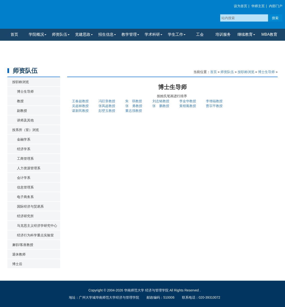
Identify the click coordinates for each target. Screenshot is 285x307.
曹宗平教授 (214, 106)
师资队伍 (227, 72)
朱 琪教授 (133, 101)
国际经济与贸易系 (30, 206)
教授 (20, 101)
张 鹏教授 (161, 106)
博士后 (17, 264)
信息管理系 (25, 187)
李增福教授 (214, 101)
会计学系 (23, 178)
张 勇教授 (133, 106)
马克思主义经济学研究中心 (37, 225)
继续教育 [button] (246, 34)
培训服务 (223, 34)
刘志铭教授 (161, 101)
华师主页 (258, 6)
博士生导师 (25, 91)
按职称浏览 (20, 82)
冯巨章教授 (107, 101)
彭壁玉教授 (107, 111)
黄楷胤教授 (187, 106)
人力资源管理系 (28, 168)
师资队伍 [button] (61, 34)
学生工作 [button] (177, 34)
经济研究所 (25, 216)
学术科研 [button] (153, 34)
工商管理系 (25, 158)
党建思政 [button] (84, 34)
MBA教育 (269, 34)
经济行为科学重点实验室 (35, 235)
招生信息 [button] (107, 34)
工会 (200, 34)
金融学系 (23, 139)
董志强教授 (133, 111)
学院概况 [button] (37, 34)
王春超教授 (80, 101)
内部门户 (275, 6)
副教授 (22, 111)
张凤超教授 (107, 106)
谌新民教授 (80, 111)
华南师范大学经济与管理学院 (59, 16)
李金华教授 (187, 101)
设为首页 (240, 6)
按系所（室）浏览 (25, 130)
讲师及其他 (25, 120)
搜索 (275, 18)
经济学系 (23, 149)
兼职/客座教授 (22, 245)
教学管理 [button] (130, 34)
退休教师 (19, 254)
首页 (14, 34)
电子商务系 (25, 197)
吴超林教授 (80, 106)
